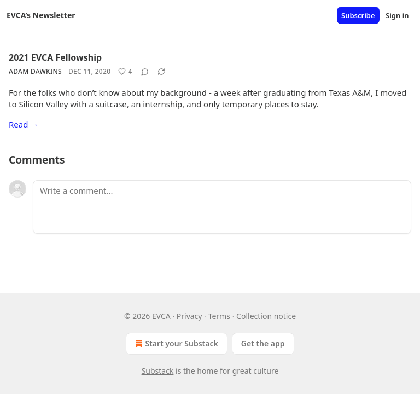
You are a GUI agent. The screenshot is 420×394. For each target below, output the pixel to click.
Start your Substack (175, 344)
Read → (23, 124)
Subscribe (358, 15)
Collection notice (266, 316)
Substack (158, 371)
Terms (219, 316)
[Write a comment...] (222, 207)
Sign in (397, 15)
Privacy (189, 316)
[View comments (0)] (145, 71)
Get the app (263, 343)
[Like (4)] (125, 71)
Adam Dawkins (35, 71)
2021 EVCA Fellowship (55, 57)
